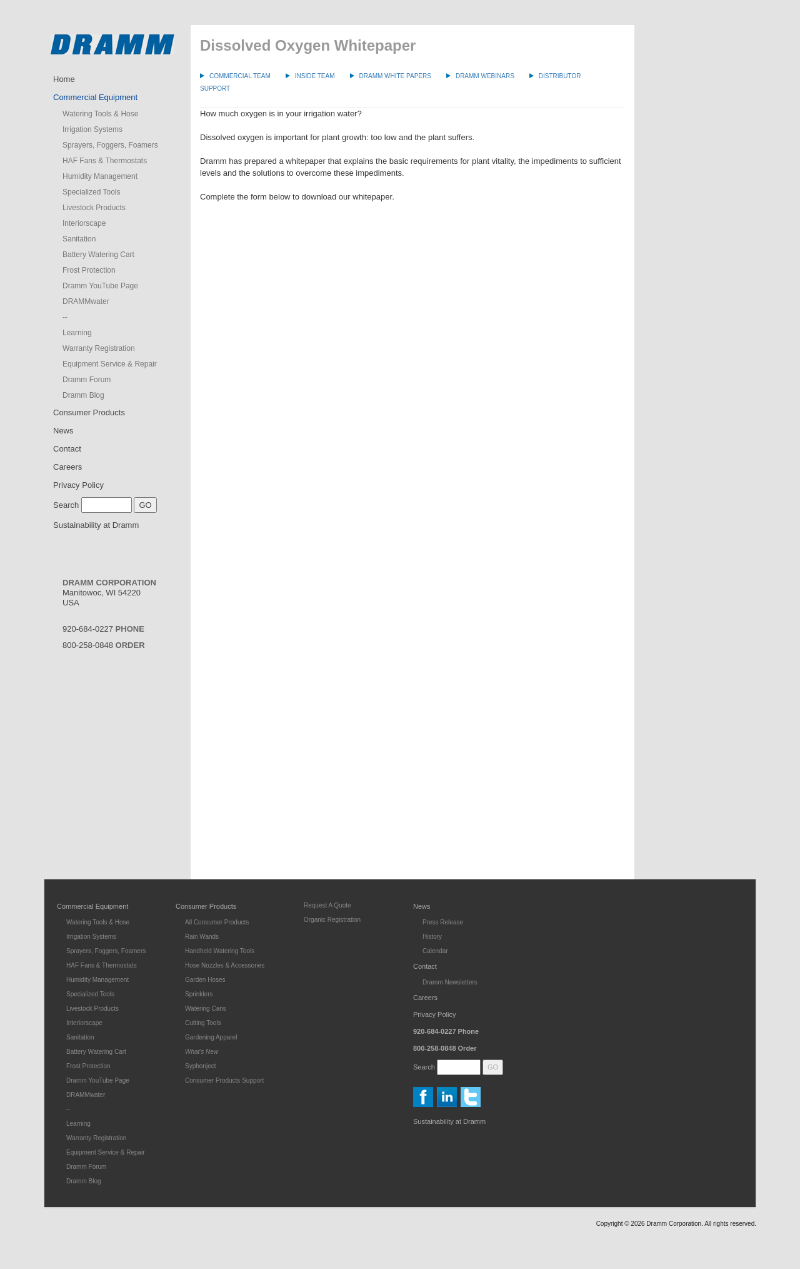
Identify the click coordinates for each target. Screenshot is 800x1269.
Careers (67, 467)
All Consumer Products (217, 922)
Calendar (435, 951)
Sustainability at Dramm (96, 525)
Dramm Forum (86, 379)
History (432, 936)
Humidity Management (100, 176)
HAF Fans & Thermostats (104, 160)
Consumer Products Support (224, 1080)
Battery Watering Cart (98, 254)
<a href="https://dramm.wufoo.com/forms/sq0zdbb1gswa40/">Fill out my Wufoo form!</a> (412, 530)
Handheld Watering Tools (219, 951)
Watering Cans (205, 1008)
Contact (67, 448)
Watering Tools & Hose (100, 113)
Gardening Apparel (211, 1037)
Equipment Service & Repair (109, 364)
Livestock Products (94, 207)
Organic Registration (332, 919)
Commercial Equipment (95, 97)
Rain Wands (202, 936)
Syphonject (200, 1066)
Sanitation (79, 239)
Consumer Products (89, 412)
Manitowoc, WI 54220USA (109, 592)
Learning (77, 332)
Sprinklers (198, 994)
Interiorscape (84, 223)
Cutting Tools (203, 1022)
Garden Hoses (205, 979)
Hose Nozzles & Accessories (224, 965)
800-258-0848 (103, 645)
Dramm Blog (83, 395)
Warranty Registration (98, 348)
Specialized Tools (91, 192)
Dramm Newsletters (450, 982)
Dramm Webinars (485, 76)
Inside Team (315, 76)
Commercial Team (240, 76)
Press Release (442, 922)
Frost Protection (89, 270)
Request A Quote (327, 905)
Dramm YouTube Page (100, 285)
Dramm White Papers (395, 76)
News (63, 430)
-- (65, 317)
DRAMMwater (85, 301)
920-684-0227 (103, 629)
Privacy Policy (78, 485)
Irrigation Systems (92, 129)
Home (64, 79)
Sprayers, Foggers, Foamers (110, 145)
